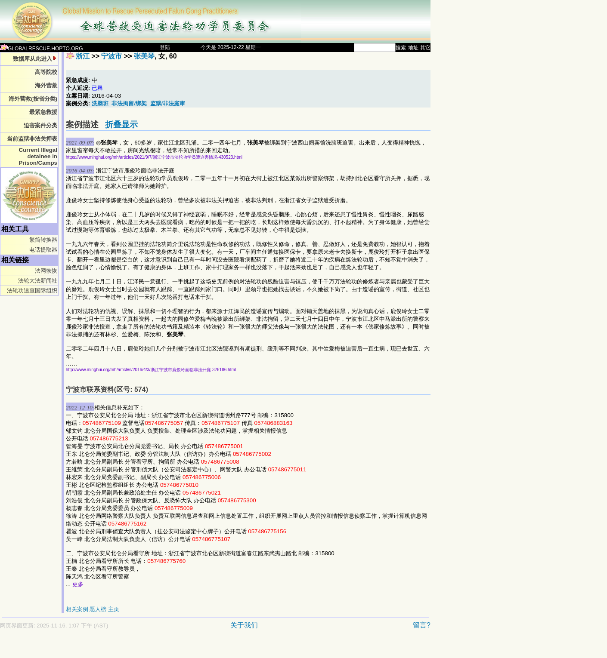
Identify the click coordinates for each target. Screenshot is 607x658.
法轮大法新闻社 (37, 280)
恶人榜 (98, 609)
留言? (421, 625)
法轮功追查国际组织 (32, 290)
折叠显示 (121, 124)
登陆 (165, 47)
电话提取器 (43, 249)
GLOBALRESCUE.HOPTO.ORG (41, 49)
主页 (113, 609)
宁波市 (111, 56)
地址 (413, 48)
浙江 (83, 56)
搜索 (401, 48)
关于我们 (244, 625)
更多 (78, 584)
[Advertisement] (185, 648)
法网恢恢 (46, 271)
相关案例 (77, 609)
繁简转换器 (43, 240)
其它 (425, 48)
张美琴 (144, 56)
